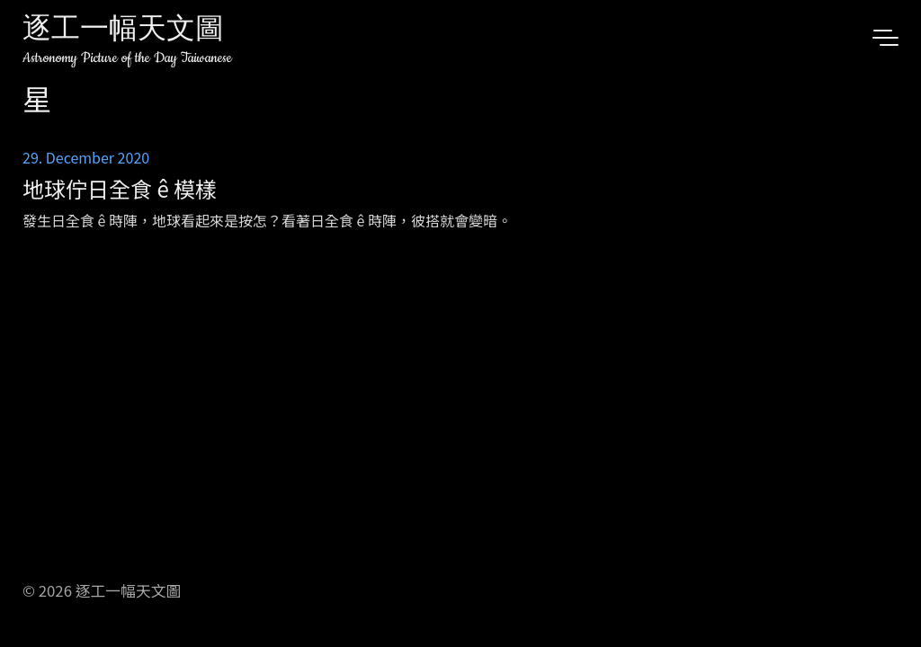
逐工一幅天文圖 (123, 31)
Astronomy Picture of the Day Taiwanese (127, 58)
